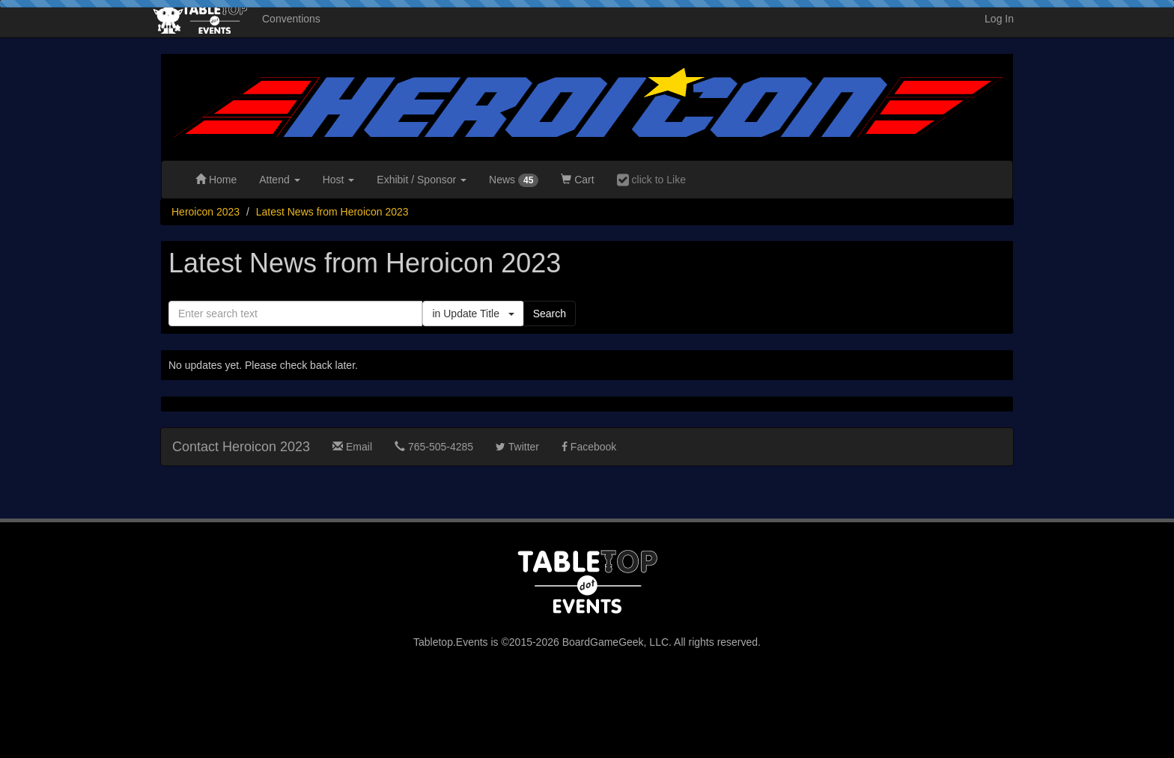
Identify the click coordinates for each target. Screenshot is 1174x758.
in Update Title (473, 314)
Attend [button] (279, 180)
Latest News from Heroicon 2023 (332, 212)
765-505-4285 (434, 447)
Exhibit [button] (421, 180)
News (513, 180)
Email (352, 447)
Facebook (589, 447)
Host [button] (339, 180)
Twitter (517, 447)
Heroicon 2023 (205, 212)
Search (549, 314)
